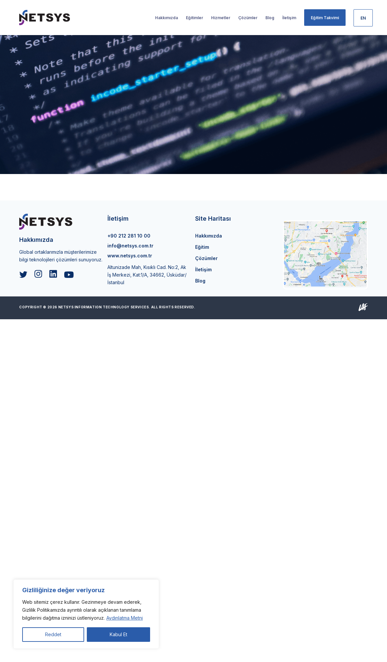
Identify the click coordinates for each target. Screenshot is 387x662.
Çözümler (206, 258)
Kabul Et (118, 634)
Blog (200, 281)
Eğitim (202, 247)
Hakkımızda (208, 236)
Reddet (53, 634)
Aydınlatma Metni (124, 618)
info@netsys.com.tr (130, 245)
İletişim (203, 269)
